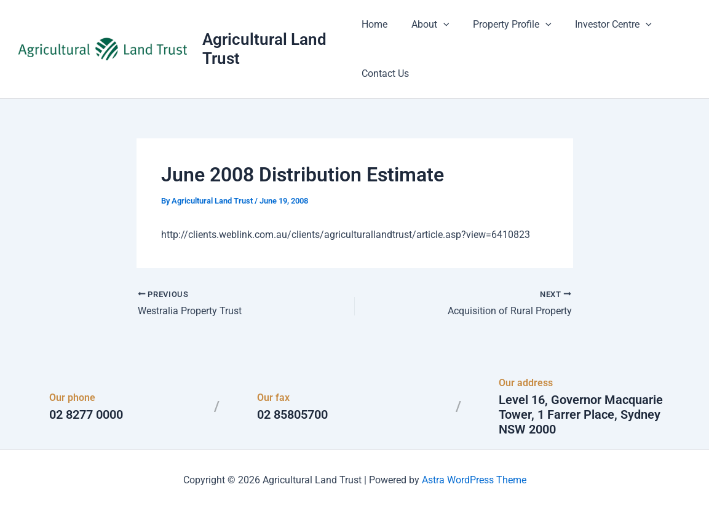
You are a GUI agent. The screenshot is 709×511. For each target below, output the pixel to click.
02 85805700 (292, 414)
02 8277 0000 (86, 414)
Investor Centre (601, 24)
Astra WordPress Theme (474, 480)
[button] (439, 24)
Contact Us (385, 73)
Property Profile (504, 24)
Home (374, 24)
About (426, 24)
